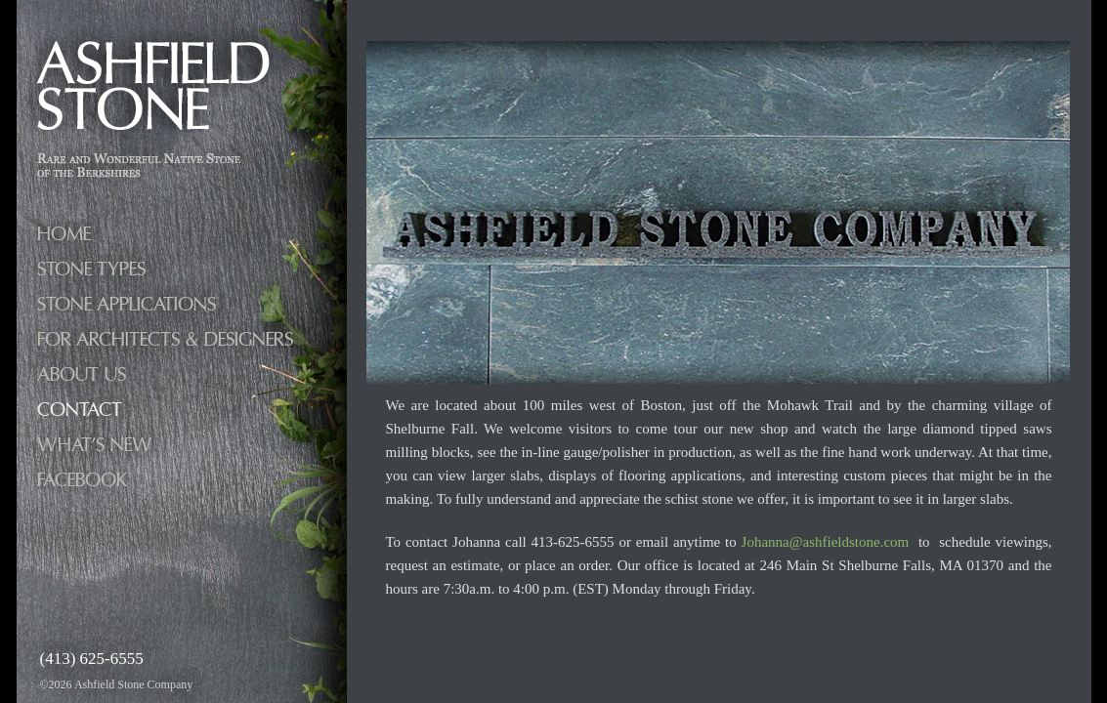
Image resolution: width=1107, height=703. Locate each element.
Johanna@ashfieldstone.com (826, 542)
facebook (82, 480)
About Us (81, 374)
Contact (79, 409)
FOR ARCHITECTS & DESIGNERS (165, 339)
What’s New (94, 445)
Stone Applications (126, 304)
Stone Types (91, 269)
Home (64, 234)
